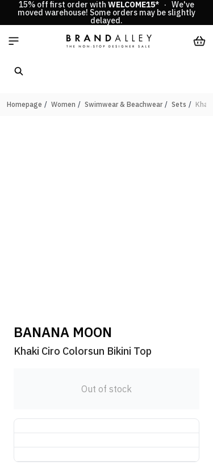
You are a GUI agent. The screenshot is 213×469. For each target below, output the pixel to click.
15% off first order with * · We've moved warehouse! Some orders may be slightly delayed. (106, 12)
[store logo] (109, 41)
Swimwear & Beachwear (123, 104)
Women (63, 104)
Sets (179, 104)
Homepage (24, 104)
